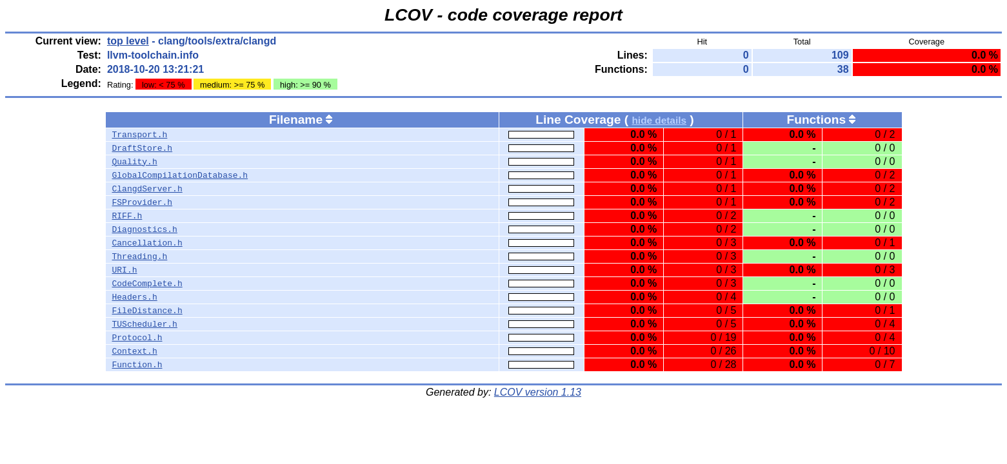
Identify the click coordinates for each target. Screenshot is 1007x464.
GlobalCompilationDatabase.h (180, 175)
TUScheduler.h (144, 324)
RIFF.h (127, 216)
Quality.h (134, 162)
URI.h (124, 270)
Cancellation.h (147, 243)
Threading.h (140, 256)
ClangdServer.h (147, 189)
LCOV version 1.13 (537, 392)
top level (128, 40)
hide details (659, 120)
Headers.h (134, 297)
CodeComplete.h (147, 283)
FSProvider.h (142, 202)
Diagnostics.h (144, 229)
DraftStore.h (142, 148)
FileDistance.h (147, 310)
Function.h (137, 365)
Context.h (134, 351)
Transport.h (140, 134)
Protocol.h (137, 337)
